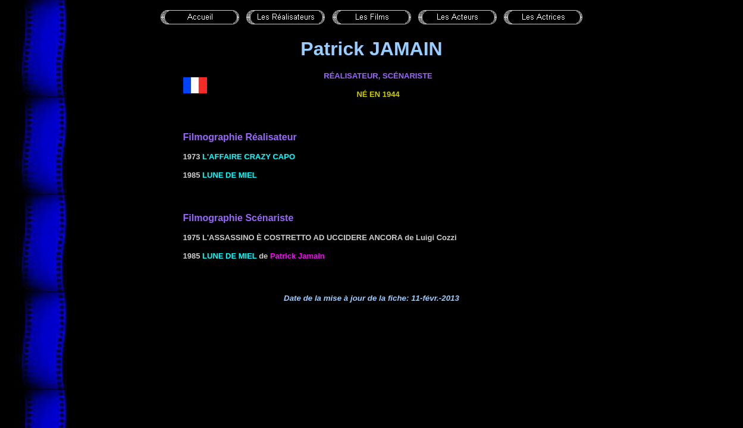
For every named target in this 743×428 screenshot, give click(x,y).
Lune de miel (229, 175)
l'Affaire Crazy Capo (248, 156)
